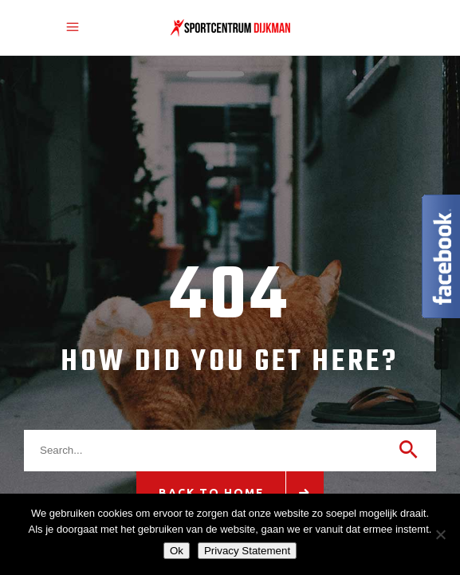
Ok (176, 551)
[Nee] (440, 534)
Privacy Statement (247, 551)
